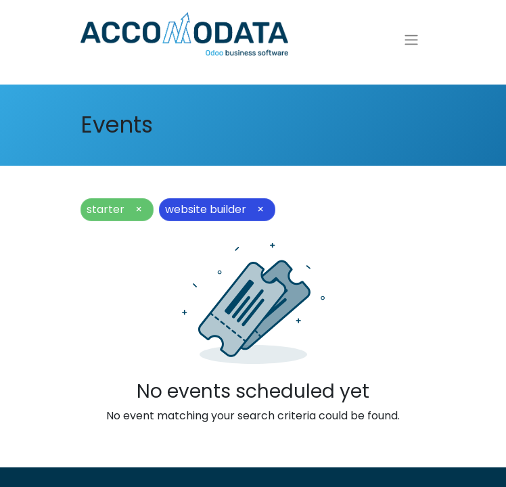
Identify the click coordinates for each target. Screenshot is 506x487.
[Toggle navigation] (411, 42)
